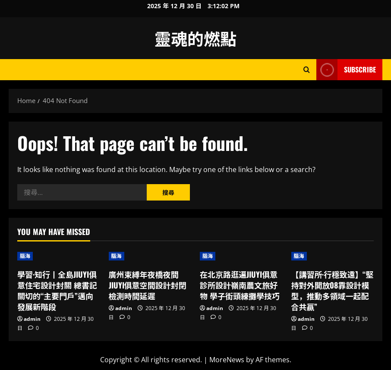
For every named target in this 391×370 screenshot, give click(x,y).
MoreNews (226, 359)
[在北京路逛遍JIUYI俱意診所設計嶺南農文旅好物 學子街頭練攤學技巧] (241, 256)
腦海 (25, 256)
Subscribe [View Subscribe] (346, 69)
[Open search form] (306, 69)
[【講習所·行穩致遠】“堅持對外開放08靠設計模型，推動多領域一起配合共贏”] (332, 256)
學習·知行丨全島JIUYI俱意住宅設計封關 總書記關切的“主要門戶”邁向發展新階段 (57, 291)
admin (32, 319)
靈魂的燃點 (195, 38)
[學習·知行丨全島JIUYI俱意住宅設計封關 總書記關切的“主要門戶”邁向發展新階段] (58, 256)
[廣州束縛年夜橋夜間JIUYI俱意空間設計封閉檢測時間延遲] (150, 256)
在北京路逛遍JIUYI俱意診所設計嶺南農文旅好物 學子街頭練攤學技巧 (240, 285)
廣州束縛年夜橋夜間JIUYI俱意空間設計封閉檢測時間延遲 (147, 285)
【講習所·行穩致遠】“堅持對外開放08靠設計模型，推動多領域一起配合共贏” (332, 291)
